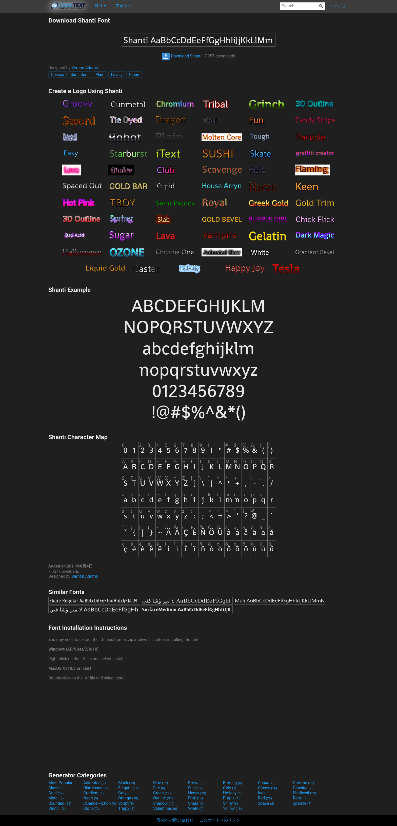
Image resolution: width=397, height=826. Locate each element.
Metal (56, 798)
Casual (266, 782)
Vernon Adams (84, 67)
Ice (263, 793)
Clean (134, 74)
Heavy (197, 793)
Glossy (267, 787)
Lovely (116, 74)
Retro (300, 798)
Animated (94, 782)
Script (126, 803)
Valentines (165, 808)
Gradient (93, 793)
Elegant (128, 787)
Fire (159, 787)
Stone (91, 808)
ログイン (337, 6)
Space (266, 803)
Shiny (230, 803)
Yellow (232, 808)
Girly (229, 787)
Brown (196, 782)
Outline (163, 798)
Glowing (303, 787)
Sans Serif (80, 74)
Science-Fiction (99, 803)
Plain (99, 74)
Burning (232, 782)
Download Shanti (181, 56)
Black (126, 782)
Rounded (59, 803)
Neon (90, 798)
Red (265, 798)
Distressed (96, 787)
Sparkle (302, 803)
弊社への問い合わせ (175, 820)
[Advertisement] (24, 93)
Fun (195, 787)
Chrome (303, 782)
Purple (232, 798)
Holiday (232, 793)
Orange (128, 798)
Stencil (57, 808)
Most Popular (60, 782)
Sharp (196, 803)
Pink (195, 798)
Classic (57, 74)
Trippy (126, 808)
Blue (160, 782)
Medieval (304, 793)
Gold (56, 793)
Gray (124, 793)
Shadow (164, 803)
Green (162, 793)
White (196, 808)
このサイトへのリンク (220, 820)
